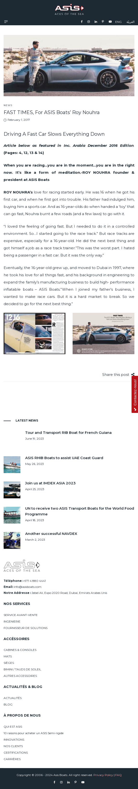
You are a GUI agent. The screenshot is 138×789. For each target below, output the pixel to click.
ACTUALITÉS (13, 698)
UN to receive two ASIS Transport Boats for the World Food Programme (79, 511)
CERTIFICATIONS (16, 752)
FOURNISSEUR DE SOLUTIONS (25, 628)
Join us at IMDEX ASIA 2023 (50, 483)
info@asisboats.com (27, 587)
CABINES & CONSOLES (20, 650)
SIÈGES (9, 663)
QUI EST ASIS (13, 726)
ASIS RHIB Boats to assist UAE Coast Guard (64, 457)
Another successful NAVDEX (51, 533)
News (8, 105)
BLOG (8, 704)
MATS (8, 656)
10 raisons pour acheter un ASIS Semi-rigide (33, 733)
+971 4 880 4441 (34, 581)
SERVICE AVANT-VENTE (21, 615)
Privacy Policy (103, 775)
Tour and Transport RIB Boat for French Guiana (68, 432)
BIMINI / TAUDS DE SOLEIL (22, 669)
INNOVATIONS (14, 739)
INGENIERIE (12, 621)
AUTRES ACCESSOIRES (20, 676)
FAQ (118, 775)
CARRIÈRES (12, 759)
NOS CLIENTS (13, 746)
